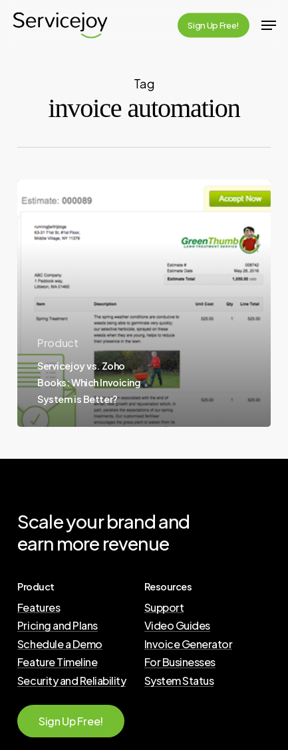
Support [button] (164, 608)
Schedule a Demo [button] (59, 644)
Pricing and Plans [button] (57, 626)
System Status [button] (179, 681)
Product (57, 343)
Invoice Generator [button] (188, 644)
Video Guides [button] (177, 626)
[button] (268, 25)
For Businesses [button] (180, 662)
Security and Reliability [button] (71, 681)
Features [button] (38, 608)
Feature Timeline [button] (57, 662)
